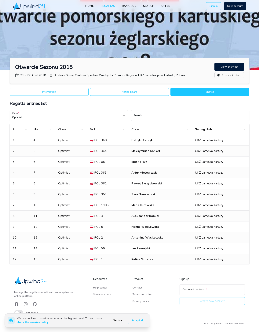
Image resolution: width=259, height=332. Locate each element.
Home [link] (89, 6)
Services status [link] (102, 294)
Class (15, 113)
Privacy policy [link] (141, 301)
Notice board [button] (129, 92)
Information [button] (49, 92)
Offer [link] (165, 6)
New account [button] (235, 6)
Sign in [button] (214, 6)
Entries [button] (210, 92)
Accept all (137, 320)
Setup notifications (229, 75)
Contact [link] (137, 287)
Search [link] (149, 6)
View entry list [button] (229, 67)
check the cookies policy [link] (32, 322)
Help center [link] (100, 287)
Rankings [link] (129, 6)
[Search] (190, 117)
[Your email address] (212, 291)
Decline (117, 320)
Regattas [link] (107, 6)
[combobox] (12, 117)
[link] (29, 6)
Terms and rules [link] (142, 294)
